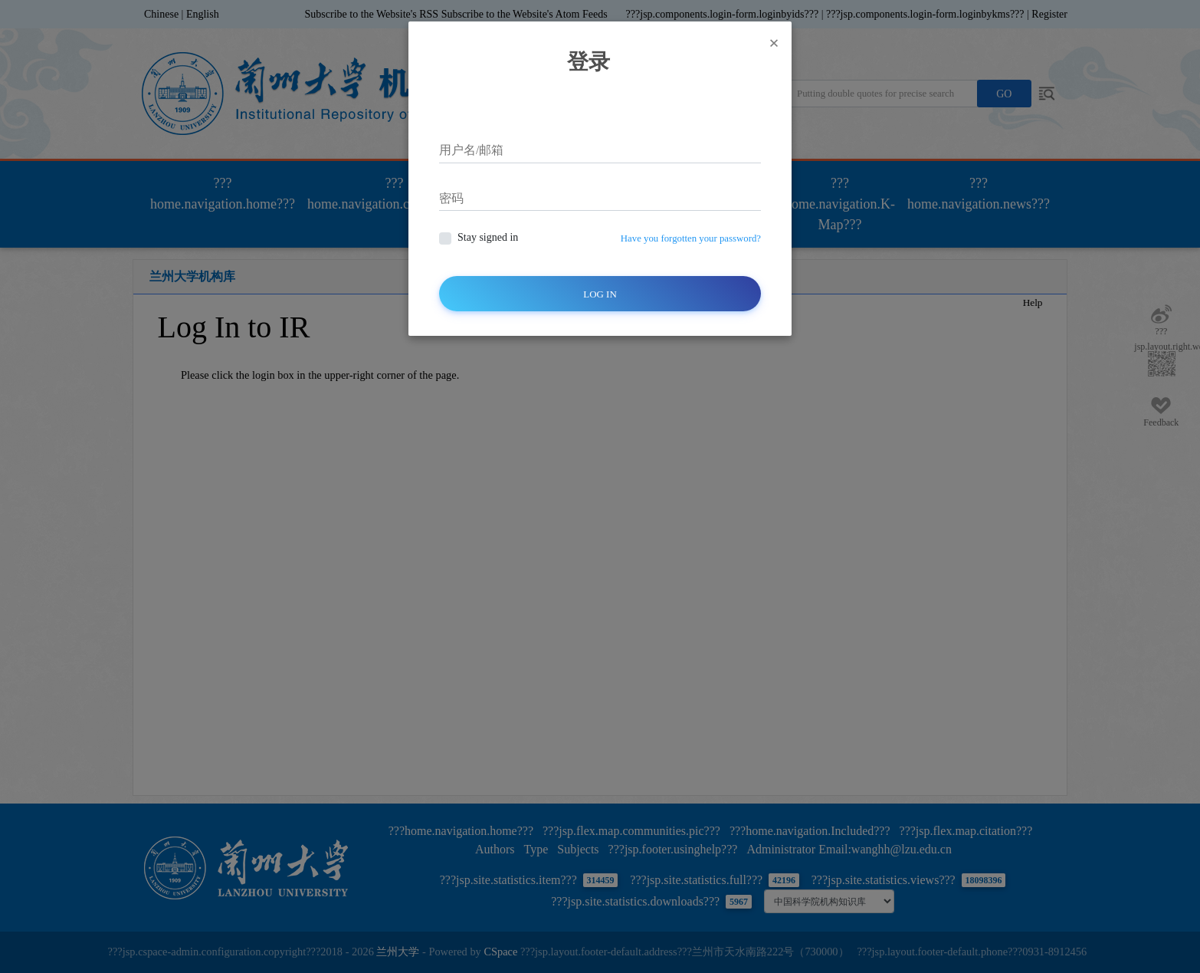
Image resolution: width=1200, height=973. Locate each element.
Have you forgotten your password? (691, 238)
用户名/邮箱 (471, 149)
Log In (600, 294)
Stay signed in (487, 237)
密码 (451, 198)
